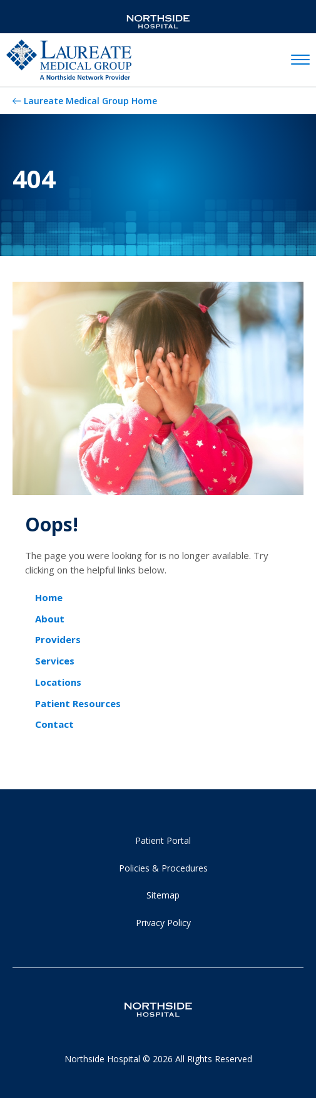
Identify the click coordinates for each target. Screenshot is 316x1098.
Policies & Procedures (163, 868)
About (49, 618)
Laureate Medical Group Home (90, 101)
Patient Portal (163, 840)
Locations (58, 682)
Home (49, 597)
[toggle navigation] (300, 60)
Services (54, 660)
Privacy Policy (163, 923)
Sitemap (163, 895)
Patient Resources (78, 703)
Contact (54, 724)
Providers (58, 639)
